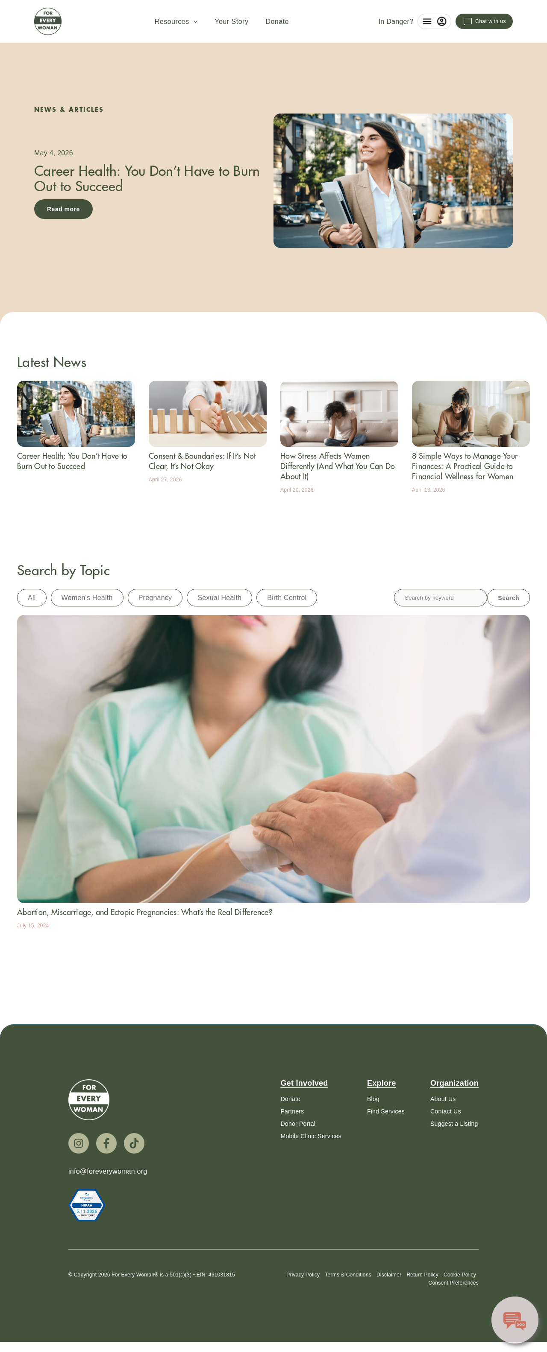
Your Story (231, 21)
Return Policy (422, 1278)
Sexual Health (219, 597)
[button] (193, 21)
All (32, 597)
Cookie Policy (460, 1278)
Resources (176, 21)
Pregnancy (155, 597)
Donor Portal (297, 1123)
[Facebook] (106, 1143)
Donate (277, 21)
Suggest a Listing (454, 1123)
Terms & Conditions (348, 1278)
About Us (443, 1099)
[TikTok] (134, 1143)
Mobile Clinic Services (310, 1136)
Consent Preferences (454, 1286)
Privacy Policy (303, 1278)
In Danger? (396, 21)
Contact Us (445, 1111)
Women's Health (87, 597)
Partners (292, 1111)
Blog (373, 1099)
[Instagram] (78, 1143)
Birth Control (286, 597)
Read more (63, 209)
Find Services (386, 1111)
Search (508, 597)
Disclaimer (389, 1278)
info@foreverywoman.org (107, 1171)
